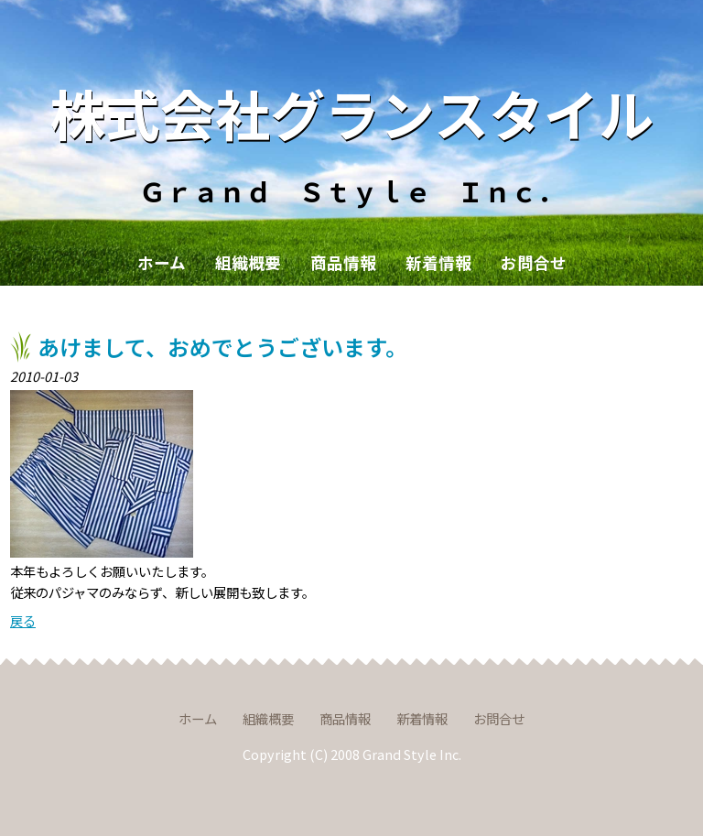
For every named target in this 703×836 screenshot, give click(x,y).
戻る (23, 620)
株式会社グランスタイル (352, 112)
